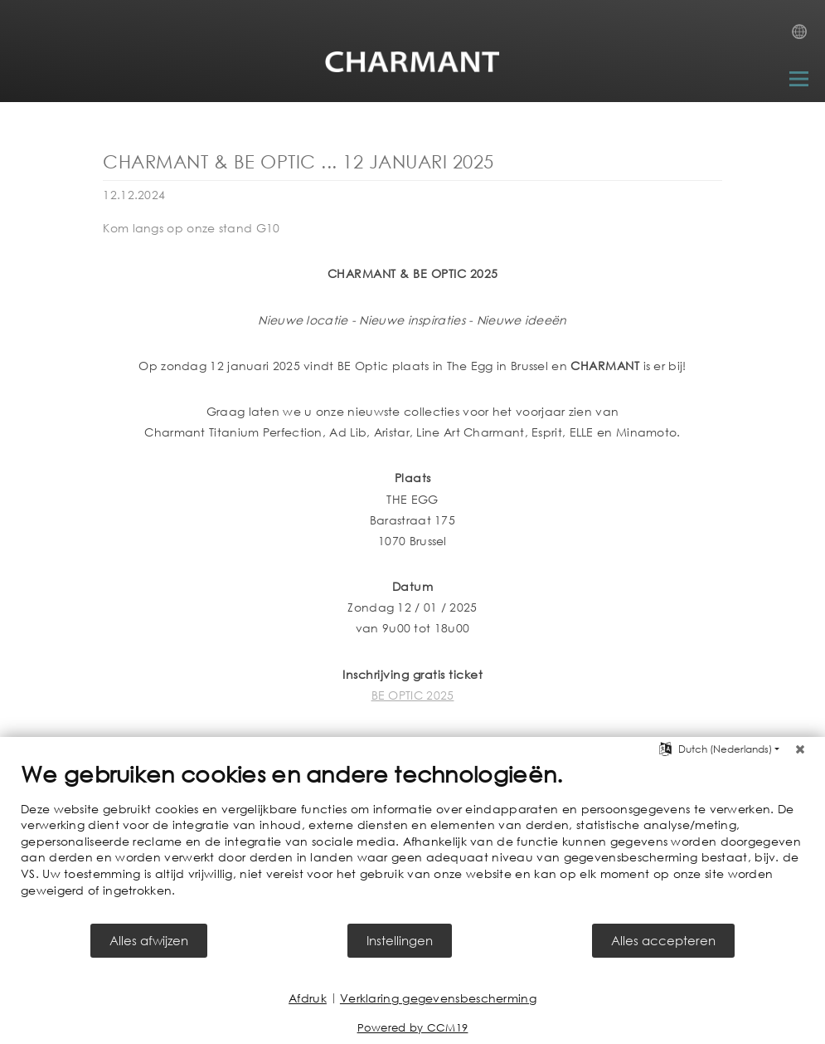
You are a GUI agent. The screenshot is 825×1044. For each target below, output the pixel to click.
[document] (412, 841)
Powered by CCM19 (412, 1028)
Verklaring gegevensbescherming (438, 998)
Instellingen (399, 940)
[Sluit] (800, 749)
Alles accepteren (663, 940)
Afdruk (308, 998)
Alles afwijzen (148, 940)
